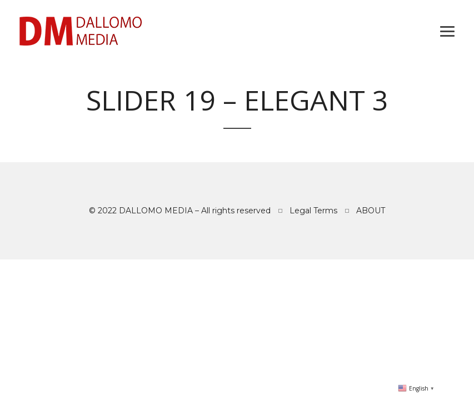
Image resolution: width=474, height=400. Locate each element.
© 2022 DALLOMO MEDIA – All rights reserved (180, 211)
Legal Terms (313, 211)
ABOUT (370, 211)
